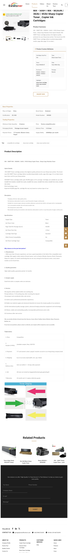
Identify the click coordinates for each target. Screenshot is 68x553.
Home (27, 4)
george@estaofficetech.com (21, 532)
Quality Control (6, 548)
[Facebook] (13, 529)
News (55, 548)
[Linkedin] (16, 529)
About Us (48, 5)
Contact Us (5, 551)
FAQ (38, 545)
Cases (55, 551)
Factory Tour (55, 5)
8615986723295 (38, 532)
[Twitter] (19, 529)
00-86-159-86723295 (53, 532)
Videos (42, 4)
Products (34, 4)
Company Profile (6, 543)
